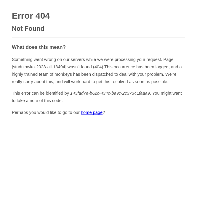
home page (91, 112)
